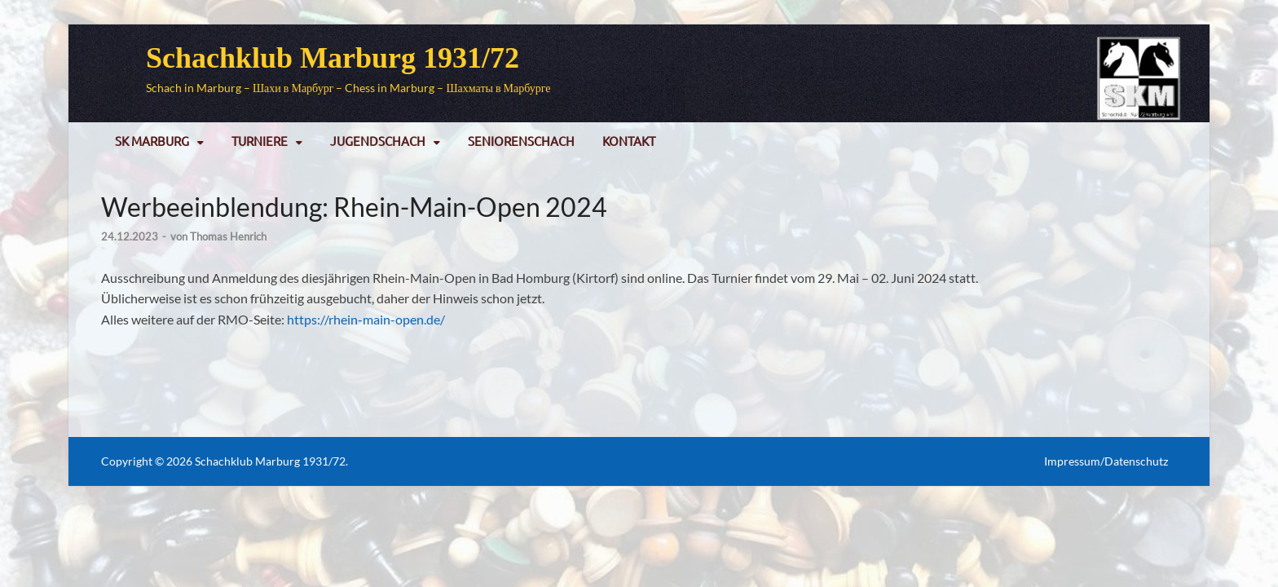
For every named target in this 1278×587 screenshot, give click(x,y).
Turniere (259, 140)
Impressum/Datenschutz (1106, 461)
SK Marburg (152, 140)
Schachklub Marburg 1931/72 (332, 58)
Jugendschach (377, 140)
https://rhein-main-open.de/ (366, 319)
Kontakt (628, 140)
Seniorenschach (521, 140)
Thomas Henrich (228, 236)
